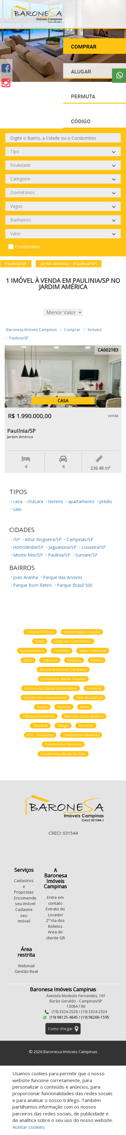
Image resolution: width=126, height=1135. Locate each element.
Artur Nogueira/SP (43, 539)
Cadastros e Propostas (24, 886)
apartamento (81, 501)
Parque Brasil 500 (74, 585)
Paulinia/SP (18, 338)
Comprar (72, 329)
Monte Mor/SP (28, 555)
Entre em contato (55, 900)
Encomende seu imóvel (25, 901)
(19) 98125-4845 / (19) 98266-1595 (76, 1017)
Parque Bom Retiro (32, 585)
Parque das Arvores (62, 577)
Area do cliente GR (55, 935)
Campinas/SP (80, 539)
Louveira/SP (94, 547)
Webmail (26, 966)
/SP (16, 539)
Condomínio (27, 246)
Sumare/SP (86, 555)
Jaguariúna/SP (63, 547)
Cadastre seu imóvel (24, 915)
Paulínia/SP (59, 555)
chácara (35, 501)
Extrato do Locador (55, 912)
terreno (55, 501)
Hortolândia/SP (28, 547)
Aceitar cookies (28, 1127)
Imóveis (94, 329)
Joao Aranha (25, 577)
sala (17, 509)
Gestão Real (26, 971)
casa (17, 501)
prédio (106, 501)
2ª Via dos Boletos (55, 923)
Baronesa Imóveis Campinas (31, 329)
